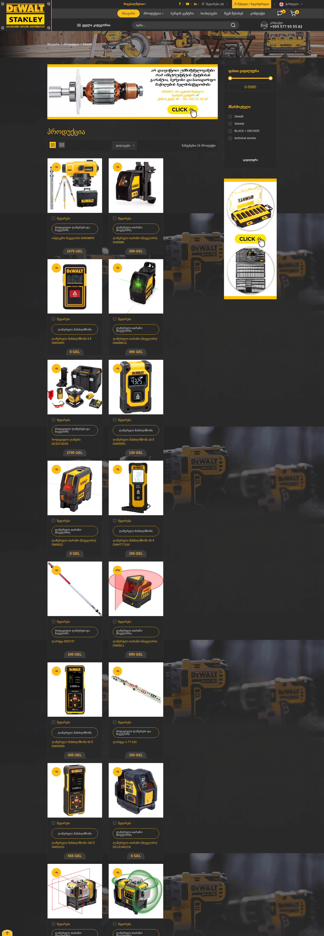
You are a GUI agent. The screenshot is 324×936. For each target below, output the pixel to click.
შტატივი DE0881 (63, 827)
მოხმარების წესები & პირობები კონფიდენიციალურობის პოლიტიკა (162, 878)
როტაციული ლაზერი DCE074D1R (125, 336)
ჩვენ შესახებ (233, 13)
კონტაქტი (257, 13)
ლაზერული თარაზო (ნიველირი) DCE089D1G (68, 730)
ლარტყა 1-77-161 (181, 531)
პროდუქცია (153, 13)
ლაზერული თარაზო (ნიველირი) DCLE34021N (128, 632)
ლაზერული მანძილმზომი (191, 226)
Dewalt (239, 116)
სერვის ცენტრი (182, 13)
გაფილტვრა (250, 160)
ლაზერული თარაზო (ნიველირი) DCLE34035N (128, 730)
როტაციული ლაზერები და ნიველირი (72, 226)
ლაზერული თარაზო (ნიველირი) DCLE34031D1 (187, 730)
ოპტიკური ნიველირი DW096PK (73, 235)
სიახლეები (209, 13)
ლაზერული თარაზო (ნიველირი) (127, 226)
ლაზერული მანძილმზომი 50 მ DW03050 (131, 533)
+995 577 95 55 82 (286, 27)
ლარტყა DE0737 (180, 432)
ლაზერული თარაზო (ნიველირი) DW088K (125, 237)
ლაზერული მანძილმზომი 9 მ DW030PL (189, 237)
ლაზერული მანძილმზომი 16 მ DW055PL (190, 336)
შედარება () (213, 4)
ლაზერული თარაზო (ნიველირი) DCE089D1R (186, 632)
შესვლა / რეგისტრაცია (251, 4)
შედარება (63, 216)
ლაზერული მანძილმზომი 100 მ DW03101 (73, 632)
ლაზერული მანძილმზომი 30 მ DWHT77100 (131, 435)
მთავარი (128, 13)
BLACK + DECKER (247, 130)
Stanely (239, 123)
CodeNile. (63, 929)
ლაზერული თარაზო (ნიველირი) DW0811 (66, 533)
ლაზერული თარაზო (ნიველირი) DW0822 (66, 435)
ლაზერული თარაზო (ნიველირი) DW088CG (67, 336)
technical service (245, 138)
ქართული (290, 4)
